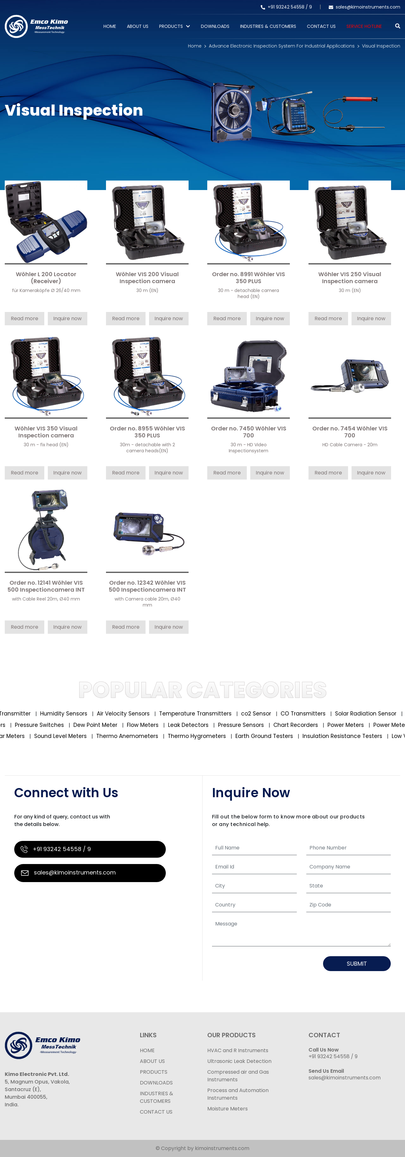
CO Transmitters (310, 713)
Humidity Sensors (71, 713)
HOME (147, 1050)
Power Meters (342, 725)
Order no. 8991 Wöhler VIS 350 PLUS (248, 278)
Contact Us (321, 26)
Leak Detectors (185, 725)
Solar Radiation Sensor (373, 713)
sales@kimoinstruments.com (364, 7)
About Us (137, 26)
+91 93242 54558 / (285, 7)
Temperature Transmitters (203, 713)
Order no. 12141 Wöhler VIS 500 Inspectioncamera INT (46, 586)
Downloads (215, 26)
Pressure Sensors (237, 725)
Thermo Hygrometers (202, 736)
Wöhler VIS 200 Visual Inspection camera (147, 278)
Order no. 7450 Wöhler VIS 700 (248, 432)
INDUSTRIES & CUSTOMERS (156, 1097)
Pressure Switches (35, 725)
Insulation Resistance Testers (347, 736)
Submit (357, 964)
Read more (24, 318)
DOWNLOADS (156, 1082)
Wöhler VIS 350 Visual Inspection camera (46, 432)
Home (109, 26)
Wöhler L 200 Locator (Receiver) (46, 278)
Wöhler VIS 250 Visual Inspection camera (349, 278)
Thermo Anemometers (132, 736)
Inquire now (67, 318)
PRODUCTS (171, 26)
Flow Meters (139, 725)
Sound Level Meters (65, 736)
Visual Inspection (381, 46)
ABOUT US (152, 1061)
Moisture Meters (227, 1108)
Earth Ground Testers (269, 736)
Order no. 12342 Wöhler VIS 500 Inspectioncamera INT (147, 586)
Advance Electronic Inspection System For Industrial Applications (282, 46)
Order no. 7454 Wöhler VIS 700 (350, 432)
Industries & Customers (268, 26)
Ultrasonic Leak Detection (239, 1061)
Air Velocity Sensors (130, 713)
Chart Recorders (292, 725)
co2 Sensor (263, 713)
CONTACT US (156, 1112)
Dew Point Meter (92, 725)
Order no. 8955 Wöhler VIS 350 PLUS (147, 432)
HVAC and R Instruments (237, 1050)
